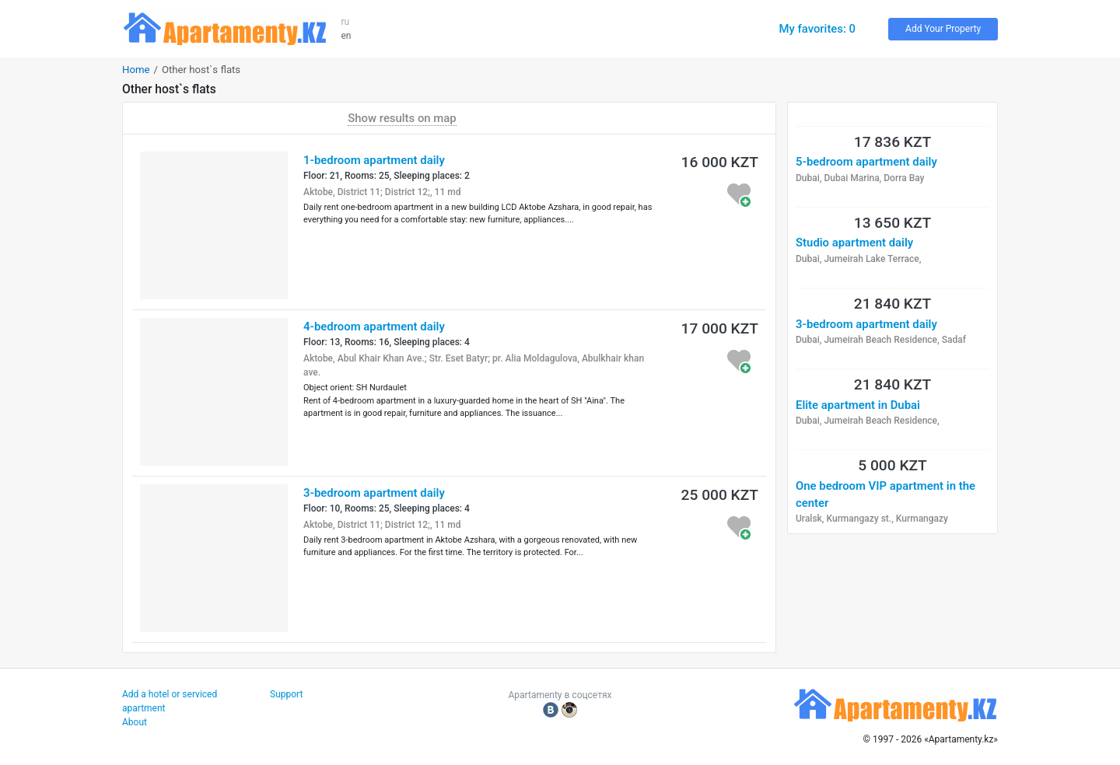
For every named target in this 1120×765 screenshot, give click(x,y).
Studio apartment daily (854, 243)
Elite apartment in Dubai (858, 405)
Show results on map (402, 118)
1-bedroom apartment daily (374, 160)
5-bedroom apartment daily (866, 162)
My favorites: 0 (817, 29)
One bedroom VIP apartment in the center (885, 494)
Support (286, 694)
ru (345, 21)
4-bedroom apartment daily (374, 327)
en (346, 35)
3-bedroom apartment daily (374, 493)
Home (136, 69)
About (134, 722)
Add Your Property (943, 28)
